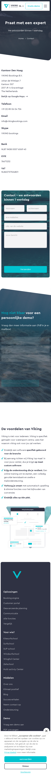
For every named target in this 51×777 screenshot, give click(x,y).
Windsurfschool (11, 653)
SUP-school (9, 648)
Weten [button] (25, 766)
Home (21, 38)
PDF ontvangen (10, 729)
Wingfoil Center (11, 659)
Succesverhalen (11, 699)
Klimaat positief (11, 689)
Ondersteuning (10, 709)
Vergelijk (7, 623)
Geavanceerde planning (15, 608)
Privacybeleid (10, 752)
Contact (30, 38)
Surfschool (8, 643)
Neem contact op (12, 704)
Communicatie (10, 613)
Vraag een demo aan (13, 724)
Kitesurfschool (10, 638)
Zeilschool (8, 664)
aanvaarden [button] (26, 759)
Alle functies (9, 618)
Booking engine (11, 598)
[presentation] (24, 257)
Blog (5, 694)
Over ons (8, 684)
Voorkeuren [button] (25, 772)
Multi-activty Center (13, 669)
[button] (21, 6)
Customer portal (11, 603)
